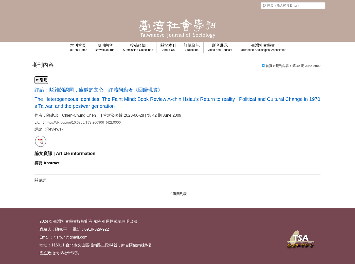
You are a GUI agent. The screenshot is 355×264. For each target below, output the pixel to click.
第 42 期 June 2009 (306, 66)
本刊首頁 (78, 47)
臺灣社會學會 (263, 47)
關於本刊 (168, 47)
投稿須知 (138, 47)
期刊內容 (105, 47)
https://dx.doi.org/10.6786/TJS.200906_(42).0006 (83, 122)
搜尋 (264, 6)
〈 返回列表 (177, 194)
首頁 (269, 66)
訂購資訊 (192, 47)
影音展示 (219, 47)
